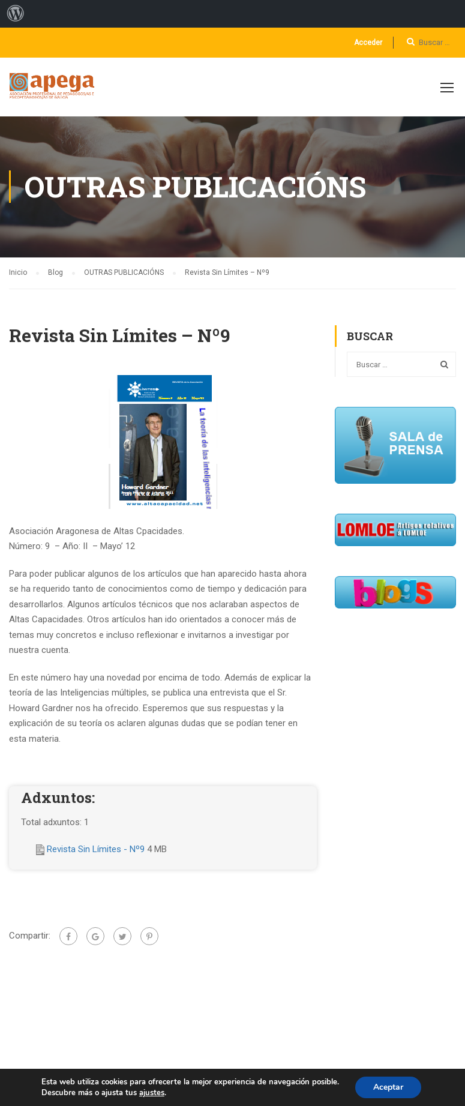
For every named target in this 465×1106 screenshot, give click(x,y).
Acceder (368, 42)
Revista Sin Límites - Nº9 (97, 849)
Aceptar (388, 1087)
